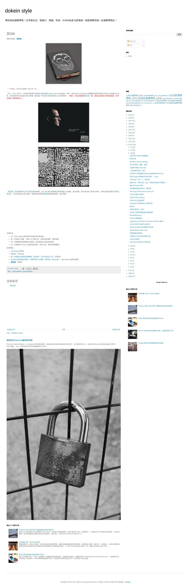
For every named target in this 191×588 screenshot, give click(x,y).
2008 (130, 276)
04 (131, 261)
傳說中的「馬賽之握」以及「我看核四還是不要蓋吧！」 (149, 182)
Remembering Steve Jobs (138, 230)
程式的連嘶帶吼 (149, 100)
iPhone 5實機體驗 (136, 218)
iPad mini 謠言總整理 (137, 200)
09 (131, 246)
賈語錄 (19, 39)
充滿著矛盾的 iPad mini (138, 168)
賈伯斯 (45, 93)
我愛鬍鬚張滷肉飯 (136, 233)
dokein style (18, 10)
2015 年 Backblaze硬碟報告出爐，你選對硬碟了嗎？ (156, 331)
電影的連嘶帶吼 (147, 103)
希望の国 (133, 159)
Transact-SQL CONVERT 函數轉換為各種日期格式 (36, 530)
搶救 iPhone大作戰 (136, 185)
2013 (130, 141)
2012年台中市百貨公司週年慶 (140, 242)
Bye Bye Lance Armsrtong (139, 162)
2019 (130, 127)
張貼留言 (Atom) (17, 333)
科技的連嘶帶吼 (146, 98)
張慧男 (14, 96)
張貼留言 (13, 285)
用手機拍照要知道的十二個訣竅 (140, 188)
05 (131, 258)
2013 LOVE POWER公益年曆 (140, 224)
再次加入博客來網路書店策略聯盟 (141, 212)
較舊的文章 (116, 329)
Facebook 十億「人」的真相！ (140, 179)
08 (131, 249)
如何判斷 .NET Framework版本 (29, 542)
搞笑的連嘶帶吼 (162, 101)
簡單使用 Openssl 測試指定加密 (19, 340)
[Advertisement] (64, 307)
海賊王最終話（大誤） (137, 209)
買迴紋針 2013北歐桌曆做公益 (140, 236)
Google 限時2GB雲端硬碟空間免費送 (151, 343)
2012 (130, 145)
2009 (130, 273)
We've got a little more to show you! (142, 191)
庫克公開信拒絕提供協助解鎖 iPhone (31, 554)
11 (131, 150)
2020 (130, 124)
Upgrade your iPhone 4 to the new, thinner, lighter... (147, 221)
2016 (130, 133)
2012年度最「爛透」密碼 (138, 165)
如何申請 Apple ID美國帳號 (139, 156)
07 (131, 252)
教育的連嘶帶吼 (136, 100)
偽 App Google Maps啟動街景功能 (141, 227)
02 (131, 267)
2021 (130, 121)
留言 (129, 45)
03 (131, 264)
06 (131, 255)
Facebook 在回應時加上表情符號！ (142, 203)
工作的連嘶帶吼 (132, 95)
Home (130, 56)
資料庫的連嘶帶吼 (135, 103)
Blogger (128, 582)
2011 (130, 270)
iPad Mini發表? (135, 239)
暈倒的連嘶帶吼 (176, 101)
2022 (130, 118)
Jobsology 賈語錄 (17, 251)
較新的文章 (11, 329)
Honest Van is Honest (137, 197)
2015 (130, 135)
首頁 (63, 329)
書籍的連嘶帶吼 (17, 271)
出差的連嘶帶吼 (162, 95)
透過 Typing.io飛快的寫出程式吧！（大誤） (144, 176)
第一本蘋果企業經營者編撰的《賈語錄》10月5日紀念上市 (32, 257)
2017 (130, 130)
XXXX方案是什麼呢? (137, 194)
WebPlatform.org (135, 215)
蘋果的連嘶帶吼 (28, 271)
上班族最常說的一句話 (137, 171)
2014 (130, 139)
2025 (130, 115)
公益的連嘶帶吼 (148, 96)
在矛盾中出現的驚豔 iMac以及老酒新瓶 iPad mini (146, 173)
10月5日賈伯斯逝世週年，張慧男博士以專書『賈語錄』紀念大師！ (35, 259)
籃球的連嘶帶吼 (160, 103)
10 (131, 153)
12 (131, 147)
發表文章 (131, 41)
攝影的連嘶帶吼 (135, 105)
